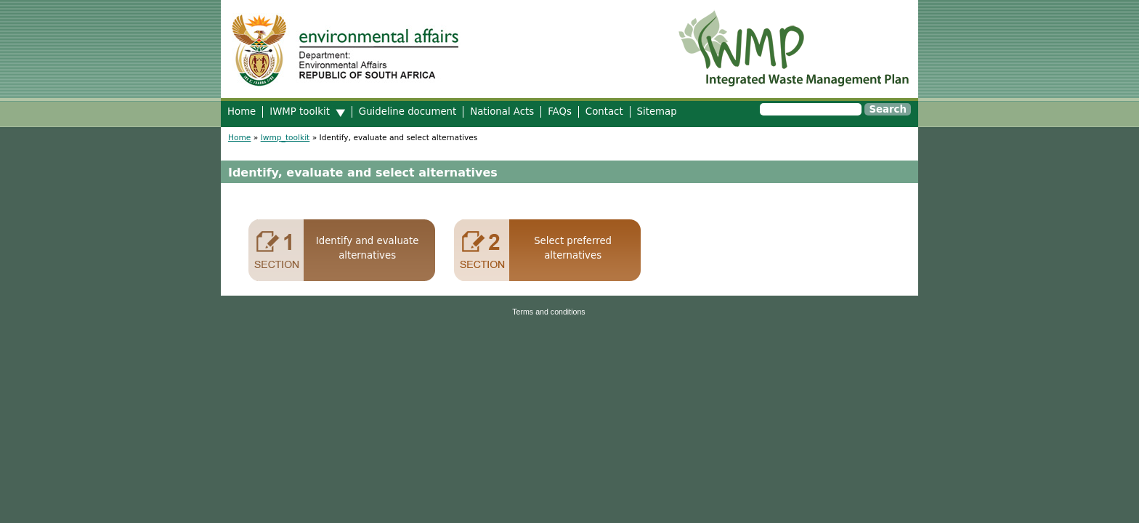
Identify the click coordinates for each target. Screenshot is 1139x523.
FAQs (560, 111)
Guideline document (407, 111)
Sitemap (657, 111)
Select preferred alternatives (573, 248)
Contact (604, 111)
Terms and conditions (548, 311)
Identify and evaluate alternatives (367, 248)
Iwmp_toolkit (285, 137)
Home (241, 111)
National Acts (502, 111)
